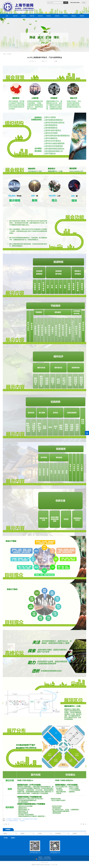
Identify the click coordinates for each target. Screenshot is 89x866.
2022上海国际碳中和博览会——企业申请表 (15, 820)
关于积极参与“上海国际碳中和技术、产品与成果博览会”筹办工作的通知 (21, 819)
